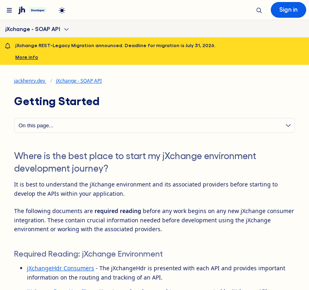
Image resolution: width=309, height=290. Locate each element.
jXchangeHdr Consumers (60, 268)
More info (26, 57)
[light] (62, 10)
